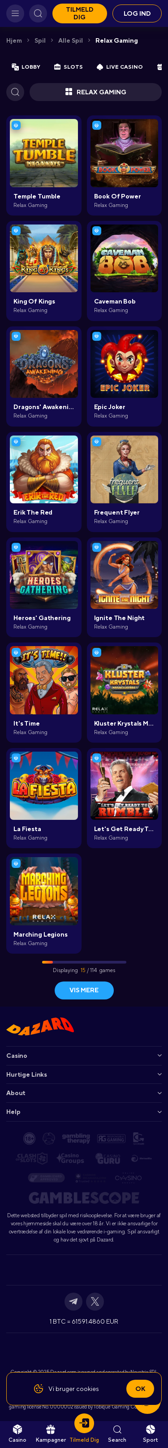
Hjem (14, 40)
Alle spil (70, 40)
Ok (140, 1388)
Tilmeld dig (80, 13)
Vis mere (84, 990)
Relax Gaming (116, 40)
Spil (40, 40)
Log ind (137, 13)
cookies (87, 1388)
